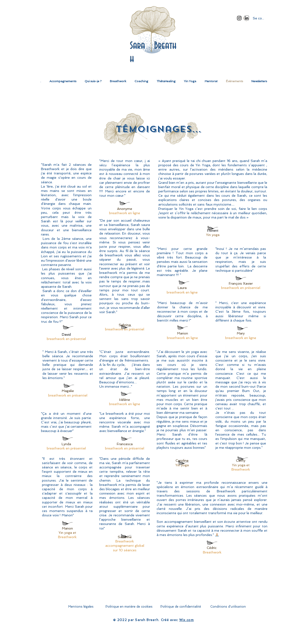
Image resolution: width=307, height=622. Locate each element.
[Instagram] (239, 18)
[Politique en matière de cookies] (129, 606)
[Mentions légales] (81, 606)
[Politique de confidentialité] (180, 606)
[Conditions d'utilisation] (228, 606)
